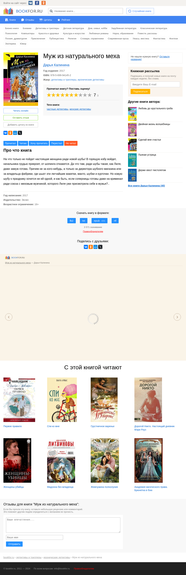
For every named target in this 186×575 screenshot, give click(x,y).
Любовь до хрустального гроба (150, 108)
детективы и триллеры (63, 79)
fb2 (71, 220)
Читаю (23, 143)
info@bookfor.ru (62, 568)
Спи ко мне (53, 426)
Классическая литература (153, 28)
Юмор (23, 43)
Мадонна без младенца (60, 487)
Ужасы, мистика (141, 38)
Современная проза (118, 38)
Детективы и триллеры (47, 28)
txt (83, 220)
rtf (115, 220)
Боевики (27, 28)
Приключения (38, 38)
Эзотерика (10, 43)
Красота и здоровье (49, 33)
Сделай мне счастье (144, 139)
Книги (12, 19)
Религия (72, 38)
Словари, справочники (92, 38)
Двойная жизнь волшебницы (149, 124)
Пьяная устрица (142, 154)
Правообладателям (84, 568)
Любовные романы (99, 33)
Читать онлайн (20, 110)
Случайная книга (142, 11)
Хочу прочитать (38, 143)
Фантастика (159, 38)
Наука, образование (123, 33)
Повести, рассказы (147, 33)
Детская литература (73, 28)
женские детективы (80, 109)
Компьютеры (27, 33)
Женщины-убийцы (13, 487)
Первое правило (12, 426)
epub (99, 220)
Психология (11, 33)
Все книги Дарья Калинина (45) (146, 185)
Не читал (71, 143)
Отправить (14, 544)
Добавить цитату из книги (21, 124)
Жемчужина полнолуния (104, 487)
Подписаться (140, 91)
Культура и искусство (74, 33)
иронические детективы (91, 79)
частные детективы (57, 109)
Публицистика (56, 38)
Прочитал (10, 143)
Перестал (56, 143)
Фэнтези (173, 38)
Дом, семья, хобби (97, 28)
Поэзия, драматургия (16, 38)
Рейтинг (66, 19)
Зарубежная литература (123, 28)
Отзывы (29, 19)
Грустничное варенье (102, 426)
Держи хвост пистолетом (147, 170)
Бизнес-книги (12, 28)
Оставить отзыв (21, 117)
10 (89, 95)
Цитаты (48, 19)
